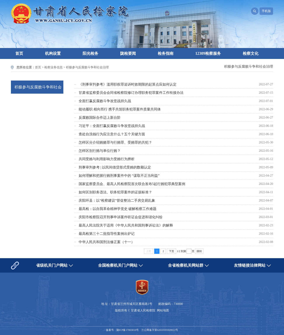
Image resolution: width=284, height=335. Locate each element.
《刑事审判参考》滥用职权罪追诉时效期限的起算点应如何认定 (128, 84)
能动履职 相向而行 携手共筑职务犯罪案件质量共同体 (120, 109)
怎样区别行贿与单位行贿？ (100, 151)
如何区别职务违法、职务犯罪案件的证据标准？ (115, 192)
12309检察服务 (208, 53)
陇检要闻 (128, 53)
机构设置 (53, 53)
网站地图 (163, 310)
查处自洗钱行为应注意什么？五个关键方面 (112, 134)
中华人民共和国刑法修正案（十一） (107, 242)
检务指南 (165, 53)
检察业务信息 (53, 67)
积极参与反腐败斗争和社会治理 (87, 67)
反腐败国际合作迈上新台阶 (100, 117)
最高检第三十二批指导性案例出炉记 (107, 233)
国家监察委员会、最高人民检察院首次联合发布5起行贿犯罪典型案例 (132, 184)
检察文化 (250, 53)
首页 (19, 53)
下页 (171, 251)
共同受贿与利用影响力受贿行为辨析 (107, 159)
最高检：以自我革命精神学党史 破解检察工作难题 (117, 209)
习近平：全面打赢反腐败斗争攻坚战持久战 (112, 126)
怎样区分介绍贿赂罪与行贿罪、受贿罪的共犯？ (115, 142)
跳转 (199, 251)
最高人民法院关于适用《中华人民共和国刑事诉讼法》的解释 (126, 225)
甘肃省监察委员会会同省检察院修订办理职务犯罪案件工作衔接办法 (131, 92)
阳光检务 (90, 53)
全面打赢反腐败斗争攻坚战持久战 (105, 101)
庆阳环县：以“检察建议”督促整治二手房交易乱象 (117, 200)
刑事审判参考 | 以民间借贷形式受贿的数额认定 (115, 167)
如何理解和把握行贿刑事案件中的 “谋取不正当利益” (119, 175)
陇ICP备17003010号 (127, 330)
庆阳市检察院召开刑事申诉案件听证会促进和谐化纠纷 (121, 217)
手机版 (266, 11)
